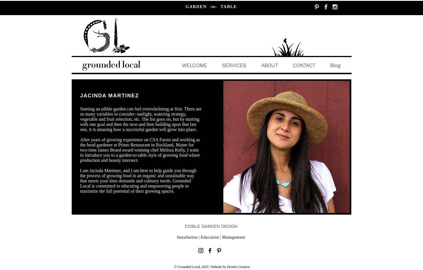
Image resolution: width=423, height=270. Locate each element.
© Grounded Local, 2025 (191, 267)
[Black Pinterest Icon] (219, 250)
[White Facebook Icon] (325, 6)
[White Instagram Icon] (335, 6)
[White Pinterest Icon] (316, 6)
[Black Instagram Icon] (200, 250)
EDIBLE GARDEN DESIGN (211, 226)
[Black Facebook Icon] (210, 250)
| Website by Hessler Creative (229, 267)
